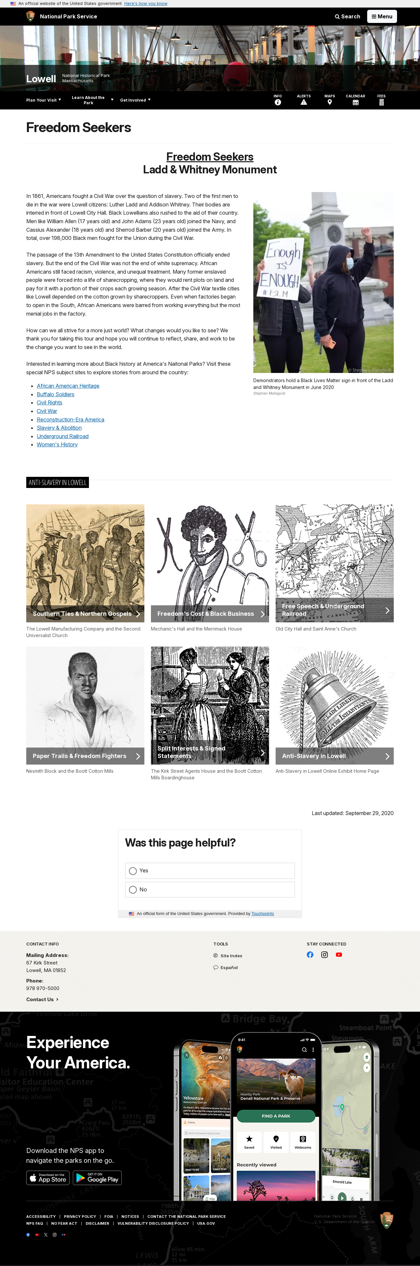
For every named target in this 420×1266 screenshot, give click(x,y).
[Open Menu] (382, 16)
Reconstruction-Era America (70, 419)
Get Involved (135, 100)
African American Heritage (68, 385)
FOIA (108, 1216)
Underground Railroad (63, 436)
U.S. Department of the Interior (344, 1221)
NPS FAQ (34, 1223)
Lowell (41, 78)
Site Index (227, 955)
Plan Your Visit (43, 100)
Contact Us (40, 999)
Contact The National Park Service (186, 1216)
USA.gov (206, 1223)
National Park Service (335, 1216)
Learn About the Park (93, 100)
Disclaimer (97, 1223)
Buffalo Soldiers (55, 394)
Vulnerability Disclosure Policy (153, 1223)
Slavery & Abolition (59, 427)
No (143, 889)
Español (225, 967)
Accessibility (41, 1216)
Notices (130, 1216)
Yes (143, 870)
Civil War (47, 411)
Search (347, 16)
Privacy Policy (80, 1216)
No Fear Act (64, 1223)
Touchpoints (263, 913)
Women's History (57, 444)
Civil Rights (49, 402)
